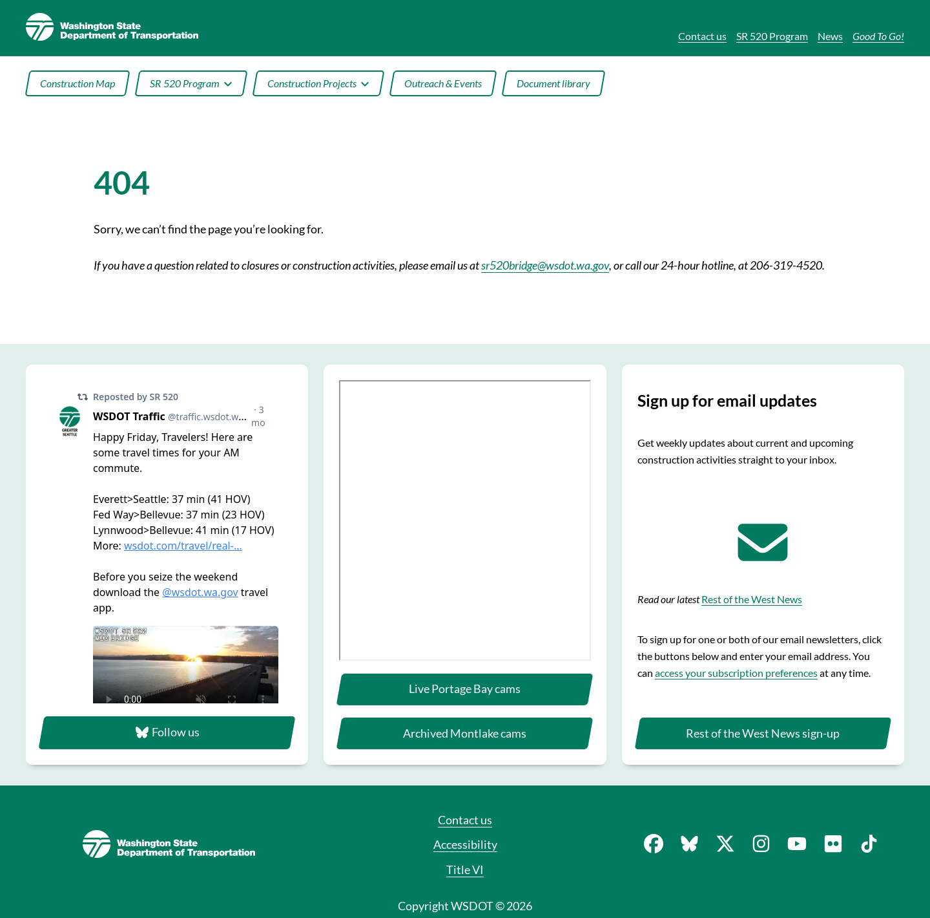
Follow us (167, 732)
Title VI (465, 869)
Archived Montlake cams (464, 733)
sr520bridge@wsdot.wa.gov (545, 265)
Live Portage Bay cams (465, 688)
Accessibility (465, 844)
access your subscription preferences (736, 673)
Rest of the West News (751, 599)
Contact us (465, 820)
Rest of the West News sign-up (763, 733)
